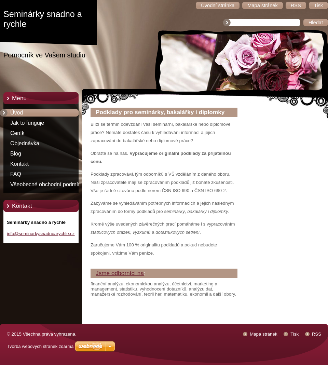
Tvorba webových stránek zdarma (40, 346)
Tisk (294, 334)
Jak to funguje (27, 123)
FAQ (15, 174)
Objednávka (24, 143)
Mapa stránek (263, 334)
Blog (15, 154)
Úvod (16, 113)
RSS (316, 334)
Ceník (17, 133)
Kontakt (19, 164)
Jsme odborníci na (120, 273)
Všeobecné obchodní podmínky (48, 184)
